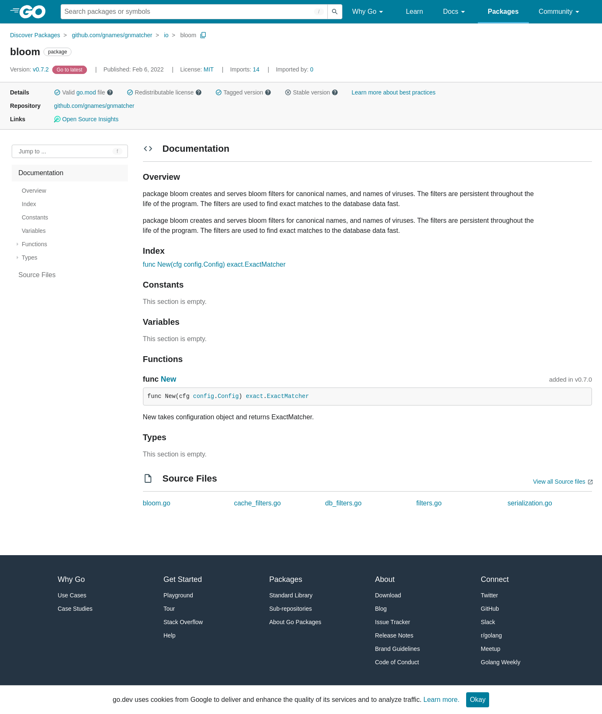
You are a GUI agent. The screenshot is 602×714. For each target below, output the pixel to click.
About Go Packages (295, 622)
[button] (57, 92)
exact (254, 396)
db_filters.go (343, 503)
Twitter (489, 595)
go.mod (86, 92)
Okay (477, 699)
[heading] (35, 11)
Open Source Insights (86, 119)
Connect (495, 579)
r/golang (491, 635)
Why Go (369, 12)
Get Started (182, 579)
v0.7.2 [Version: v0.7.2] (30, 69)
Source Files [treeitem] (37, 274)
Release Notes (394, 635)
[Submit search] (334, 11)
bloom (188, 35)
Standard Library (291, 595)
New (168, 379)
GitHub (490, 608)
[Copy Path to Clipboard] (203, 35)
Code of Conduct (397, 662)
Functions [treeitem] (34, 244)
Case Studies (75, 608)
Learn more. (441, 699)
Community (560, 12)
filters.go (428, 503)
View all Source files (559, 481)
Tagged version (243, 92)
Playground (178, 595)
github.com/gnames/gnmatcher (112, 35)
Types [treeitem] (29, 257)
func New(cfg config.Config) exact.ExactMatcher (214, 264)
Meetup (490, 648)
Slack (488, 622)
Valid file (83, 92)
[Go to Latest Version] (70, 69)
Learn (414, 11)
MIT (209, 69)
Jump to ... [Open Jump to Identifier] (32, 151)
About (385, 579)
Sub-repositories (290, 608)
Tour (169, 608)
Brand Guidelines (397, 648)
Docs (455, 12)
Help (169, 635)
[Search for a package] (194, 11)
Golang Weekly (500, 662)
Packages (503, 11)
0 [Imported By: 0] (295, 69)
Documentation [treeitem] (41, 172)
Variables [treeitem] (34, 230)
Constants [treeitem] (35, 217)
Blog (381, 608)
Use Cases (72, 595)
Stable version (311, 92)
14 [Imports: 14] (245, 69)
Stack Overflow (183, 622)
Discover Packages (35, 35)
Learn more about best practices (394, 92)
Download (388, 595)
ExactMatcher (288, 396)
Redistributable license (164, 92)
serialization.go (530, 503)
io (166, 35)
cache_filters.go (257, 503)
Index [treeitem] (29, 204)
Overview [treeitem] (34, 190)
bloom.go (157, 503)
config (203, 396)
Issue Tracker (392, 622)
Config (228, 396)
